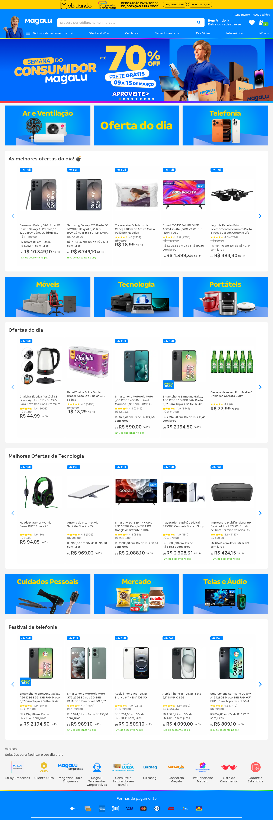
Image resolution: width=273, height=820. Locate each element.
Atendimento (241, 14)
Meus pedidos (261, 14)
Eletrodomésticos (167, 33)
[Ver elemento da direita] (260, 216)
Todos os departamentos (50, 33)
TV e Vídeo (203, 33)
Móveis (264, 33)
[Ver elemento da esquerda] (13, 216)
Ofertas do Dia (99, 33)
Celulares (131, 33)
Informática (234, 33)
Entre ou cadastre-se (224, 24)
